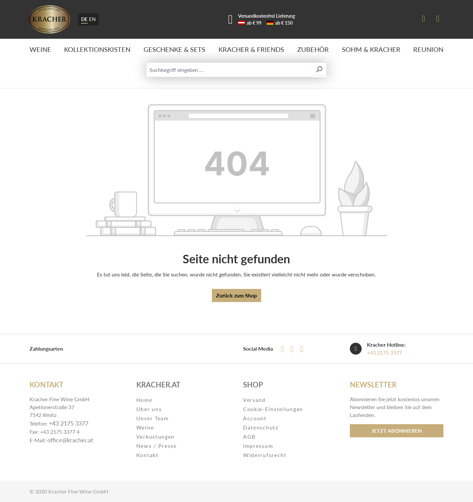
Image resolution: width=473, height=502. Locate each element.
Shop (253, 384)
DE (84, 18)
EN (92, 18)
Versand (254, 400)
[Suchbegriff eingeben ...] (229, 69)
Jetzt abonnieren (397, 430)
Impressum (258, 446)
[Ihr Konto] (424, 19)
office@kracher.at (70, 440)
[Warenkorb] (438, 19)
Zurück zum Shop (236, 295)
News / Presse (156, 446)
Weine (145, 427)
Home (144, 400)
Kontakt (147, 455)
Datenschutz (261, 427)
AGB (249, 436)
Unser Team (152, 418)
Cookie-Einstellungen (273, 409)
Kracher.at (158, 384)
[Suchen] (319, 69)
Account (255, 418)
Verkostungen (155, 436)
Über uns (149, 409)
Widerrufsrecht (265, 455)
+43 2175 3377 (384, 352)
